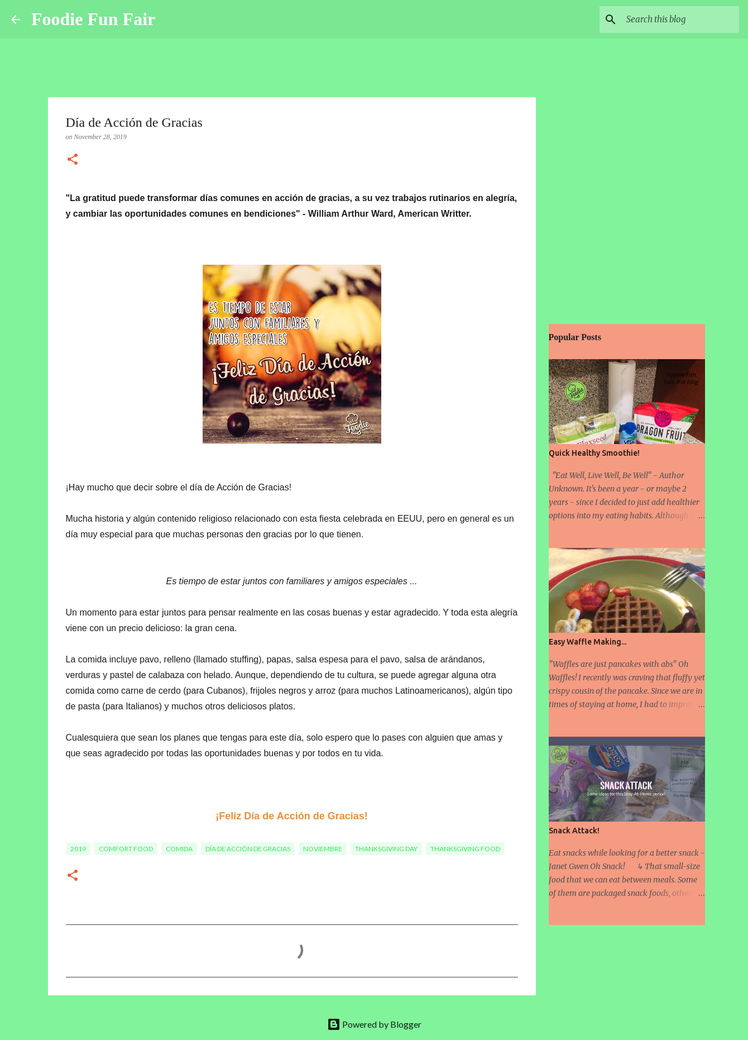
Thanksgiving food (465, 849)
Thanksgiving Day (386, 849)
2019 (78, 849)
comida (179, 849)
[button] (72, 160)
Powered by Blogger (374, 1024)
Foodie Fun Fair (93, 19)
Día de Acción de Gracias (247, 849)
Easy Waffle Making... (587, 641)
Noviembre (322, 849)
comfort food (126, 849)
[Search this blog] (680, 19)
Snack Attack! (574, 830)
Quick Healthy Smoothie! (594, 453)
